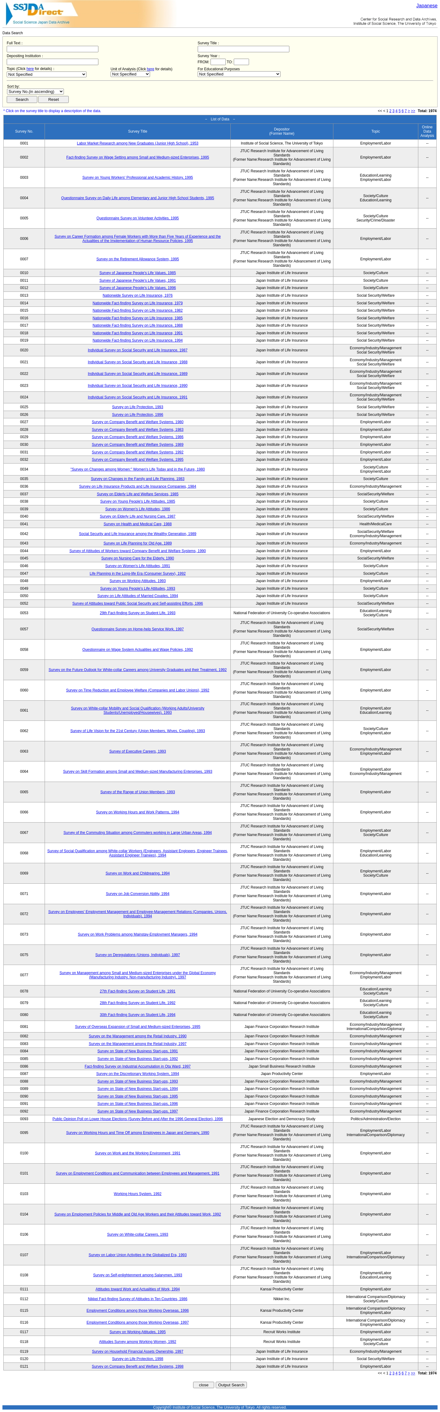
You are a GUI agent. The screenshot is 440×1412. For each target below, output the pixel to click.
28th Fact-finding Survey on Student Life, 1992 (138, 1003)
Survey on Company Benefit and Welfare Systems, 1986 (138, 437)
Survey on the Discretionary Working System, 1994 (137, 1074)
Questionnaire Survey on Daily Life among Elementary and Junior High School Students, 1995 (137, 198)
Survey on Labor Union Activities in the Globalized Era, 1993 (138, 1255)
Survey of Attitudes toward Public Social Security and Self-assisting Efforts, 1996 (137, 603)
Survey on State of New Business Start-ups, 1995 (137, 1096)
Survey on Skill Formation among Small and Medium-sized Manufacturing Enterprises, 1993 (137, 771)
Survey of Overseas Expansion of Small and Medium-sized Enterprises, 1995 (137, 1027)
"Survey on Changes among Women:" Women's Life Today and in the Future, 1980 (138, 469)
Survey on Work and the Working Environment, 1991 (138, 1153)
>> (413, 111)
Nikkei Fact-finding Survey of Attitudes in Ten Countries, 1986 (137, 1299)
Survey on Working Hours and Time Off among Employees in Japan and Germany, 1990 (137, 1133)
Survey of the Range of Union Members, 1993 (137, 792)
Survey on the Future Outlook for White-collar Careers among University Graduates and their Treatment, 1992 (138, 670)
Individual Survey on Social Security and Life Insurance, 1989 (137, 374)
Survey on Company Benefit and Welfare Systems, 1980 (138, 422)
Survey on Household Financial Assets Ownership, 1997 (137, 1351)
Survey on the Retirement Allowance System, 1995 (137, 259)
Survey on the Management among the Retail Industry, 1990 (138, 1036)
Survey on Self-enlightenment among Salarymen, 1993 (137, 1275)
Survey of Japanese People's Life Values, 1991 (137, 280)
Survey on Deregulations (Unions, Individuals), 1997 (137, 955)
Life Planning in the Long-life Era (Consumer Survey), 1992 (137, 573)
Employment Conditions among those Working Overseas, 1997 (137, 1322)
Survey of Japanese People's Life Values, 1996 (137, 288)
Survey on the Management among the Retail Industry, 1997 (138, 1044)
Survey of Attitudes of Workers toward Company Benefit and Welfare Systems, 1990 (137, 551)
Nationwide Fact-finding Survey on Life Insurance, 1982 (138, 310)
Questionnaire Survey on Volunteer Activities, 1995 (138, 218)
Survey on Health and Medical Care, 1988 (138, 524)
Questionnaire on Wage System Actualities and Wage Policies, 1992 (137, 649)
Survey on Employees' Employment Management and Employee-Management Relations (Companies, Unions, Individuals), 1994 (137, 914)
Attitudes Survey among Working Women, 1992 (137, 1342)
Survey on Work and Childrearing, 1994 (138, 873)
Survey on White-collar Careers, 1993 (137, 1234)
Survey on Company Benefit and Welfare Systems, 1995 (138, 459)
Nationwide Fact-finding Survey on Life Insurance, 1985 (138, 318)
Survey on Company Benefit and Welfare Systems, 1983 (138, 429)
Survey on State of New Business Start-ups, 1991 (137, 1051)
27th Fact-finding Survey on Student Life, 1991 (138, 991)
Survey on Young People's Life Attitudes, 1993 (137, 588)
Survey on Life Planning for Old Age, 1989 (138, 543)
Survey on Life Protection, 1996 (137, 415)
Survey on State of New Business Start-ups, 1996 (137, 1104)
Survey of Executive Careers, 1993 (137, 751)
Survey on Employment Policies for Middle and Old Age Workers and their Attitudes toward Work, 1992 (137, 1214)
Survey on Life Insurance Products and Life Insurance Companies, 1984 (137, 486)
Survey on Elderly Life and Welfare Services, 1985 (137, 494)
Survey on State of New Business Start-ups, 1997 (137, 1111)
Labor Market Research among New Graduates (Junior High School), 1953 (138, 143)
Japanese (427, 5)
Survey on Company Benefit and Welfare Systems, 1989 (138, 444)
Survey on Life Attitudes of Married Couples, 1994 (137, 596)
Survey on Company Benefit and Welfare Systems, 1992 (138, 452)
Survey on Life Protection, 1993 (137, 407)
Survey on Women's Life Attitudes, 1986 (137, 509)
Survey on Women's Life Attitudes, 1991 (137, 566)
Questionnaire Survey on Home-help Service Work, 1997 (138, 629)
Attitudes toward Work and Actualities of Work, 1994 (138, 1289)
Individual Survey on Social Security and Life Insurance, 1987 (137, 350)
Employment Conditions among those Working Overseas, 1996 (137, 1310)
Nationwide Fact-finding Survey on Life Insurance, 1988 (138, 325)
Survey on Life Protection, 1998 (137, 1359)
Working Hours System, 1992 (138, 1194)
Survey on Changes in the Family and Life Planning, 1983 (137, 479)
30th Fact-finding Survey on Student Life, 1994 (138, 1015)
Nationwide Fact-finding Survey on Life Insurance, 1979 (138, 303)
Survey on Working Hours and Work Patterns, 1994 (137, 812)
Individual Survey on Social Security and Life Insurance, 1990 (137, 385)
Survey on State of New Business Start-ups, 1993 (137, 1081)
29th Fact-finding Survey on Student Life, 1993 (138, 613)
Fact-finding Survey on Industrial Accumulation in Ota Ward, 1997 (138, 1066)
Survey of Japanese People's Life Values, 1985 (137, 273)
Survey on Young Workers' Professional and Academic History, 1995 (137, 177)
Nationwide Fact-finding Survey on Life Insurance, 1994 (138, 340)
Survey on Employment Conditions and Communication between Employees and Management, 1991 (138, 1173)
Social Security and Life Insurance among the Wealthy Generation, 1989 (137, 534)
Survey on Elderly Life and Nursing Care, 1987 (137, 516)
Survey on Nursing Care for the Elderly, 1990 (137, 558)
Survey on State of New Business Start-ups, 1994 (137, 1089)
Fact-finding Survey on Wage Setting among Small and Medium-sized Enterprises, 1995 (137, 157)
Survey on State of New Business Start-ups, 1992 (137, 1059)
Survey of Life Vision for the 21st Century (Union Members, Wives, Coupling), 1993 (137, 731)
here (30, 69)
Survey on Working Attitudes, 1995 (138, 1332)
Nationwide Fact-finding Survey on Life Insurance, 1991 (138, 333)
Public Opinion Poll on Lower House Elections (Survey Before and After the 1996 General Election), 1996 (138, 1119)
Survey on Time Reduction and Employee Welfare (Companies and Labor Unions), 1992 (137, 690)
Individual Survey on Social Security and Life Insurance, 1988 (137, 362)
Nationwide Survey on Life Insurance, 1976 (138, 295)
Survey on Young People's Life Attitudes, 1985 (137, 501)
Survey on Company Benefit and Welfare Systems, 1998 (138, 1366)
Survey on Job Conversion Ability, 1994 (138, 894)
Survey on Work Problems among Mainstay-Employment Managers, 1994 (137, 934)
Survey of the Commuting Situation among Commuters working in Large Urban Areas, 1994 (138, 833)
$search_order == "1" (35, 91)
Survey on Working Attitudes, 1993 (138, 581)
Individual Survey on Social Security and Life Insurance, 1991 (137, 397)
